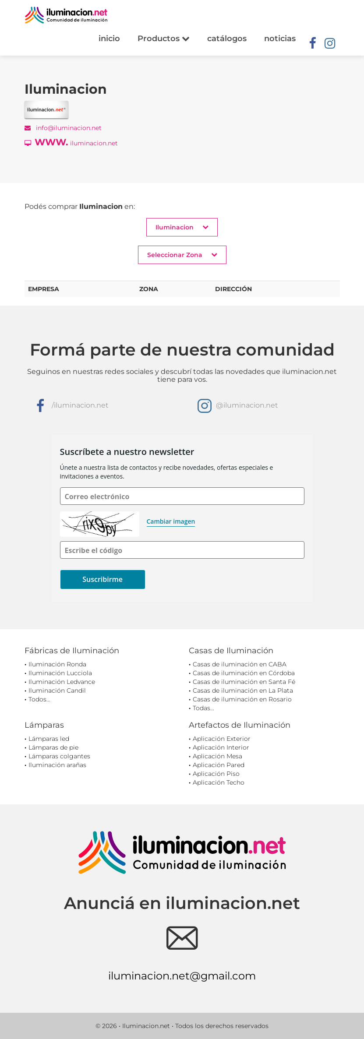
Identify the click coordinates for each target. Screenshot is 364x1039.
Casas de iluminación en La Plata (243, 690)
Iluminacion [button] (182, 227)
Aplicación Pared (218, 765)
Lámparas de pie (53, 747)
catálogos (227, 38)
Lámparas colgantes (59, 756)
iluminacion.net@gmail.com (182, 975)
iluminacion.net (71, 142)
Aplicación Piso (216, 774)
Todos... (39, 699)
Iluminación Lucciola (60, 673)
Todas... (203, 708)
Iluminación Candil (57, 690)
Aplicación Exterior (222, 739)
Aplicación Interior (221, 747)
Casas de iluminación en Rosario (242, 699)
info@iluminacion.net (63, 128)
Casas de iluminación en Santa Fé (244, 682)
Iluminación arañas (57, 765)
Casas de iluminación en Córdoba (244, 673)
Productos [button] (164, 38)
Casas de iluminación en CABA (239, 664)
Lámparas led (48, 739)
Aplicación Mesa (217, 756)
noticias (280, 38)
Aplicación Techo (218, 782)
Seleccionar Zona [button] (182, 254)
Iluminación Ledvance (61, 682)
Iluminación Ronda (57, 664)
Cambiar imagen (171, 521)
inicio (109, 38)
